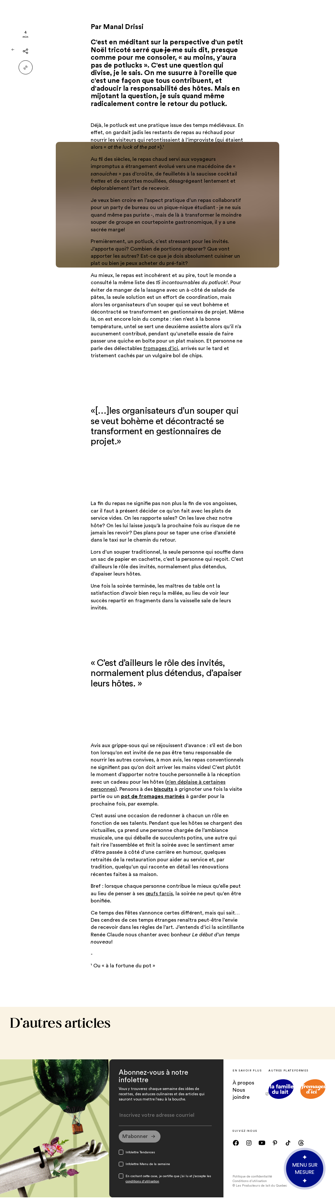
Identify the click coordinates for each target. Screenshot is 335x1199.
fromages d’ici (160, 348)
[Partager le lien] (26, 67)
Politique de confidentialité (252, 1177)
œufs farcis (159, 893)
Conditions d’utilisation (250, 1182)
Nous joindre (250, 1093)
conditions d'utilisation (142, 1183)
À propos (243, 1082)
